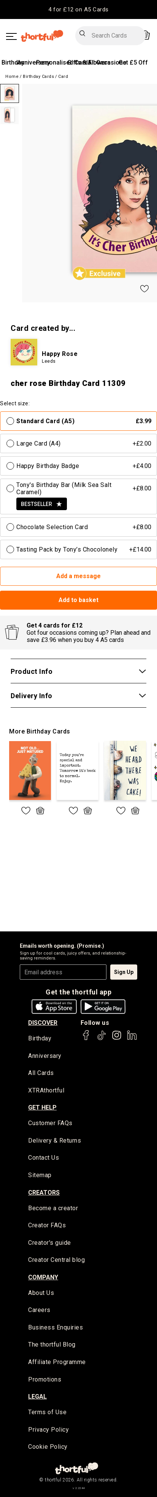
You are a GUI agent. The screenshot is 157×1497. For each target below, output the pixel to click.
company (43, 1277)
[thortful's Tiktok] (101, 1038)
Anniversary (33, 62)
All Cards (41, 1073)
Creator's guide (49, 1242)
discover (42, 1022)
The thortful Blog (52, 1344)
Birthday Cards (38, 76)
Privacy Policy (48, 1429)
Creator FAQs (47, 1225)
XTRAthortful (46, 1090)
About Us (41, 1292)
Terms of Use (47, 1412)
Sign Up (123, 972)
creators (44, 1192)
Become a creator (53, 1208)
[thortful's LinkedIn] (132, 1038)
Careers (39, 1310)
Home (12, 76)
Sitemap (40, 1175)
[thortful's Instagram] (116, 1038)
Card (63, 76)
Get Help (42, 1107)
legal (37, 1396)
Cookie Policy (48, 1446)
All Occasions (107, 62)
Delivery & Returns (54, 1140)
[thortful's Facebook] (86, 1038)
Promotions (44, 1379)
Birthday (13, 62)
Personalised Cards (63, 62)
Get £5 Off (133, 62)
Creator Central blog (56, 1259)
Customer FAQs (50, 1123)
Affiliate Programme (57, 1362)
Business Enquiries (55, 1327)
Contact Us (43, 1157)
